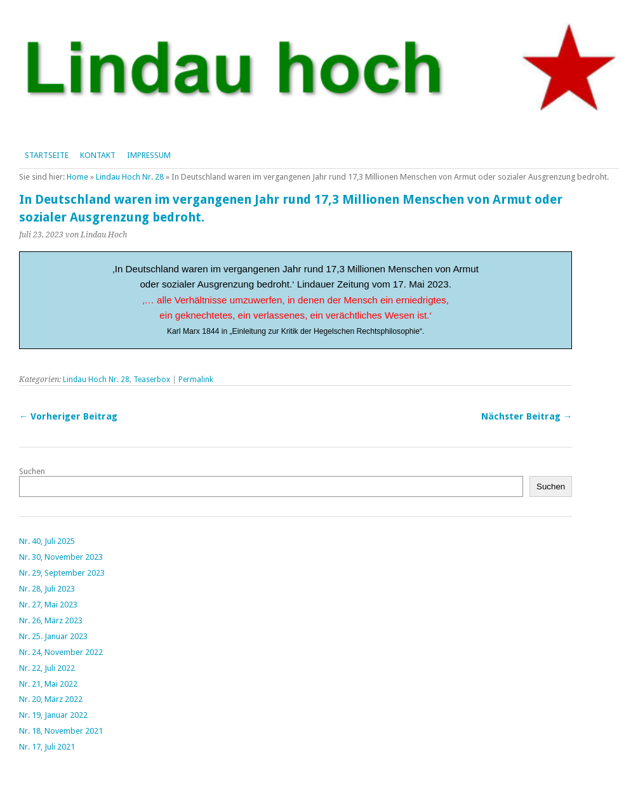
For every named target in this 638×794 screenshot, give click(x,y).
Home (77, 177)
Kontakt (98, 155)
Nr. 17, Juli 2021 (47, 746)
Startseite (47, 155)
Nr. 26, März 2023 (51, 620)
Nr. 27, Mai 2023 (48, 604)
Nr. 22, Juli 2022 (47, 668)
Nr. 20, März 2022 (51, 699)
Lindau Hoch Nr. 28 (130, 177)
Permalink (195, 379)
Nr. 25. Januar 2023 (53, 636)
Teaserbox (151, 379)
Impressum (149, 155)
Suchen (32, 471)
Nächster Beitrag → (526, 416)
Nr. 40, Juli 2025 (47, 541)
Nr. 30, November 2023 (61, 557)
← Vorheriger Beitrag (68, 416)
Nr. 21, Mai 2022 (48, 684)
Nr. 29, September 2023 (62, 573)
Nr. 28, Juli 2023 (47, 588)
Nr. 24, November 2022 (61, 652)
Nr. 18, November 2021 (61, 731)
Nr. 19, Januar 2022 (53, 715)
